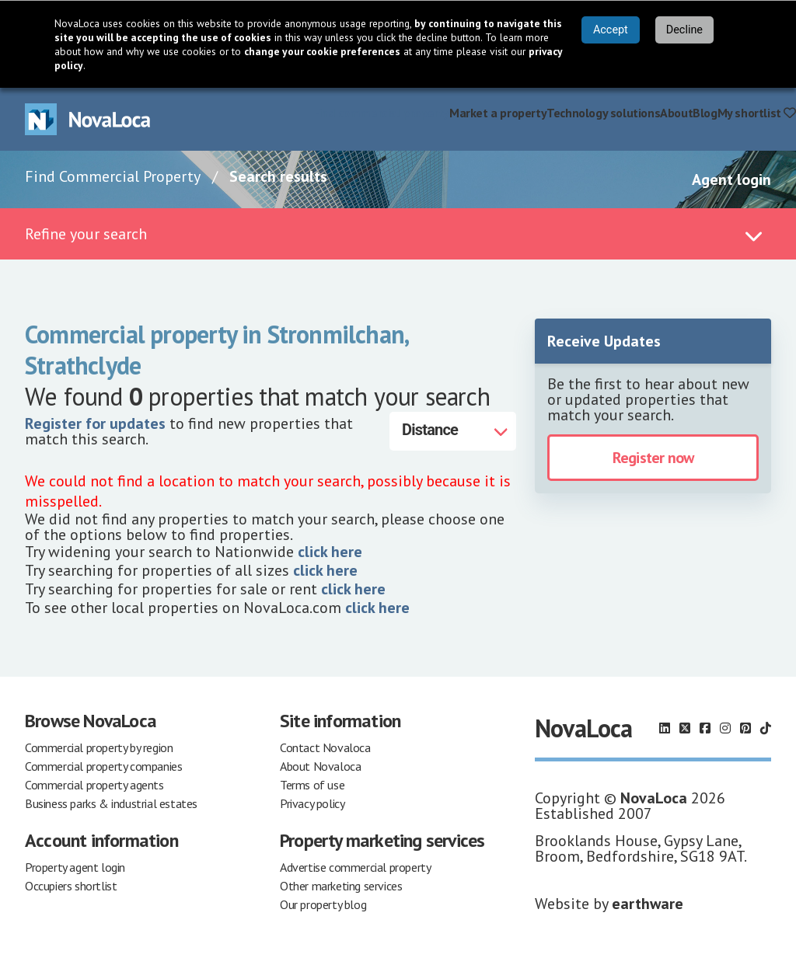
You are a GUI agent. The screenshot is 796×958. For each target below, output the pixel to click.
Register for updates (95, 423)
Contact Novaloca (325, 747)
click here (330, 552)
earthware (647, 904)
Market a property (497, 112)
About (676, 112)
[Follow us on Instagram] (725, 728)
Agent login (731, 179)
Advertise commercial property (355, 867)
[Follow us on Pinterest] (745, 728)
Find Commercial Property (113, 176)
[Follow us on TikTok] (765, 728)
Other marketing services (341, 886)
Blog (705, 112)
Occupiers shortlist (71, 886)
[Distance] (452, 431)
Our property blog (323, 904)
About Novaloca (320, 766)
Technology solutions (603, 112)
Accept (610, 30)
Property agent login (75, 867)
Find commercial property (381, 112)
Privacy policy (312, 803)
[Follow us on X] (684, 728)
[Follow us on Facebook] (705, 728)
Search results (278, 176)
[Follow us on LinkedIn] (664, 728)
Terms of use (312, 785)
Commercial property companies (103, 766)
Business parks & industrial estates (111, 803)
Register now (653, 458)
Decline (684, 30)
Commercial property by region (99, 747)
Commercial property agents (94, 785)
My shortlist (756, 112)
